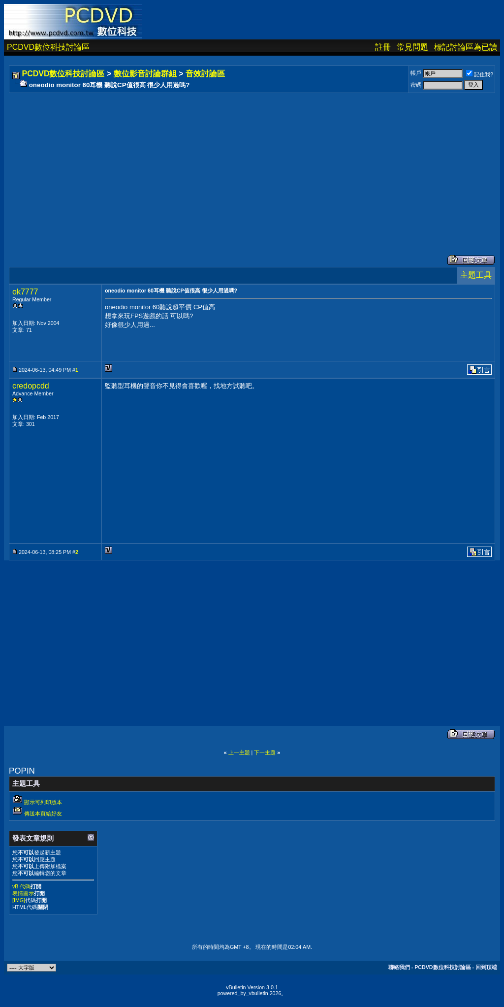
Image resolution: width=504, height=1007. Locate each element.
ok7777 (25, 292)
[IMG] (18, 900)
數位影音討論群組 (145, 73)
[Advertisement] (252, 164)
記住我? (479, 74)
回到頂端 (486, 967)
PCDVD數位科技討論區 (48, 47)
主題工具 (476, 275)
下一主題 (265, 752)
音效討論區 (205, 73)
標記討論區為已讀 (465, 47)
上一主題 (239, 752)
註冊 (383, 47)
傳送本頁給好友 (43, 813)
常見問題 (412, 47)
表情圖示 (23, 893)
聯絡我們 (399, 967)
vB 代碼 (21, 886)
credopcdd (30, 386)
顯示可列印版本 (43, 802)
